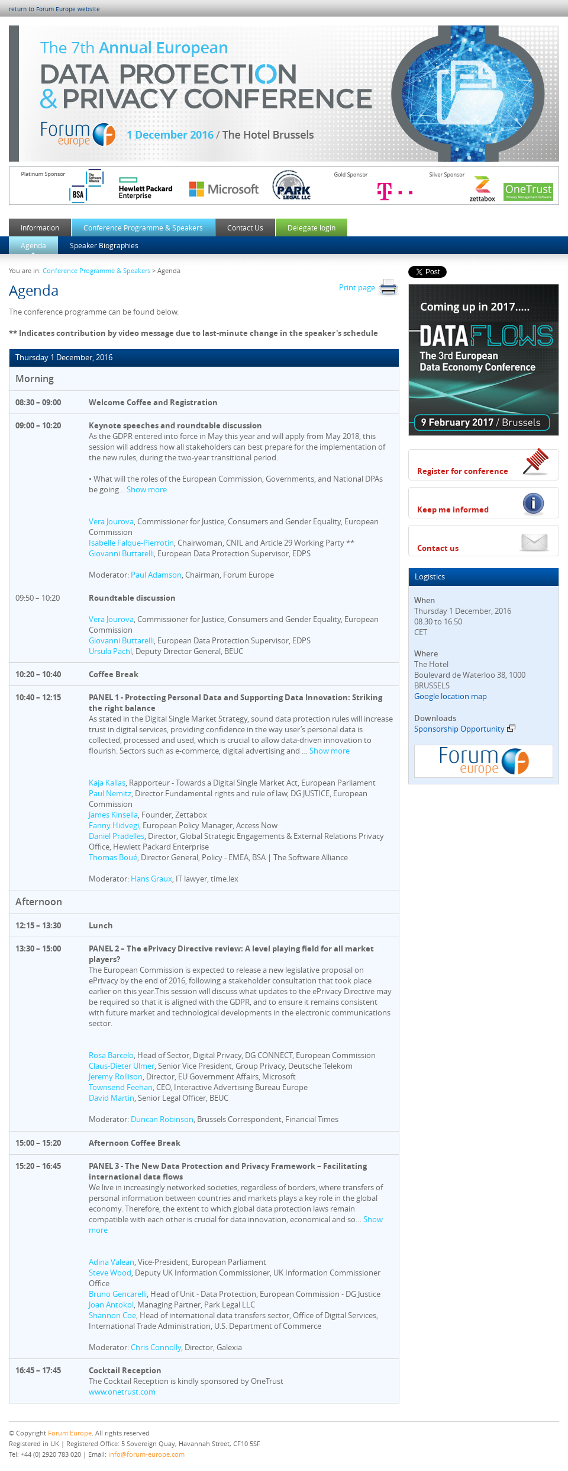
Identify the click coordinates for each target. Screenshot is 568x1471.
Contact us (438, 548)
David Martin (111, 1097)
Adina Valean (111, 1262)
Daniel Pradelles (116, 836)
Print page (369, 287)
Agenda (33, 245)
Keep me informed (453, 509)
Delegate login (311, 227)
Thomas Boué (113, 857)
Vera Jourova (111, 521)
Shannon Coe (112, 1315)
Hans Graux (151, 878)
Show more (147, 489)
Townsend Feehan (121, 1087)
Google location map (450, 696)
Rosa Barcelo (111, 1055)
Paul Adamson (156, 574)
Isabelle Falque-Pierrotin (131, 542)
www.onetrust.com (122, 1391)
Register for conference (462, 471)
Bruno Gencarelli (118, 1294)
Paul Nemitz (110, 793)
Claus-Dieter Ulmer (121, 1065)
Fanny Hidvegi (114, 825)
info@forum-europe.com (146, 1454)
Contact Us (245, 227)
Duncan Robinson (162, 1119)
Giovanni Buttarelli (121, 553)
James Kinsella (113, 814)
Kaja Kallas (107, 782)
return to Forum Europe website (54, 9)
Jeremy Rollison (116, 1076)
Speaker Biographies (104, 245)
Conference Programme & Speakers (143, 227)
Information (40, 227)
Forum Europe (70, 1432)
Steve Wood (110, 1272)
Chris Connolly (156, 1347)
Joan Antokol (111, 1304)
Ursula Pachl (110, 651)
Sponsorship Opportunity (464, 728)
